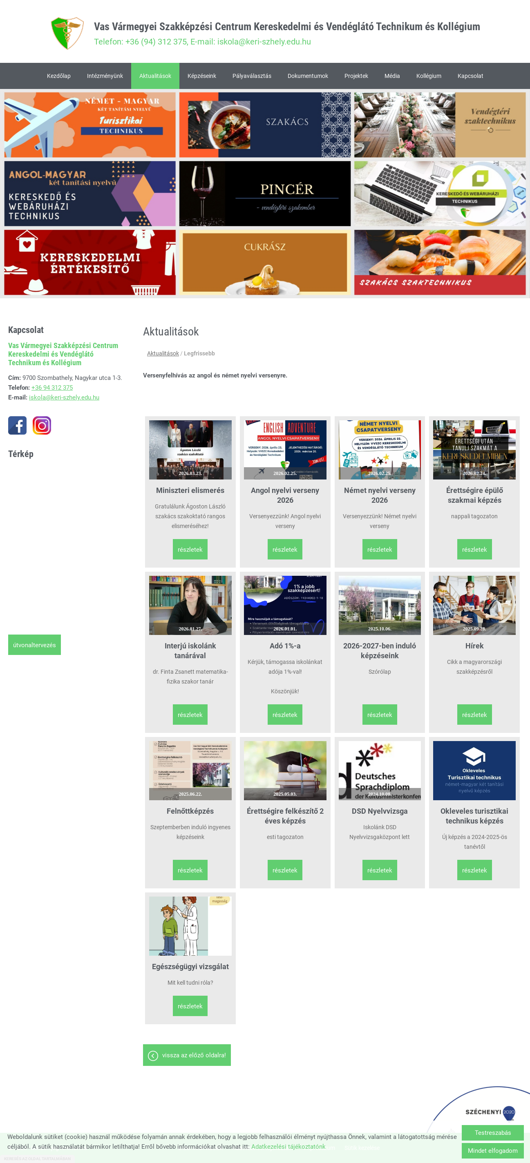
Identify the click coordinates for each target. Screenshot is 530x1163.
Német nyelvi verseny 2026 (380, 495)
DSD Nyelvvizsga (380, 811)
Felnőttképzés (190, 811)
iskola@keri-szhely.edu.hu (64, 397)
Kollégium (428, 76)
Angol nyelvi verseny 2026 (285, 495)
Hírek (474, 645)
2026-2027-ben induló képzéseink (379, 650)
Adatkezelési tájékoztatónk (288, 1146)
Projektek (356, 76)
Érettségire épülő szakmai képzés (474, 495)
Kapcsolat (470, 76)
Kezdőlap (59, 76)
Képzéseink (202, 76)
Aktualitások (155, 76)
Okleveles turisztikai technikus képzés (474, 816)
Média (392, 76)
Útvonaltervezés (34, 645)
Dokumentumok (308, 76)
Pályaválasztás (252, 76)
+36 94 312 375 (52, 387)
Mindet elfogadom (493, 1150)
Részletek (190, 549)
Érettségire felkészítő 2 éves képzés (285, 816)
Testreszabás (493, 1132)
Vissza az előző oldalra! (194, 1055)
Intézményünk (105, 76)
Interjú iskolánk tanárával (190, 650)
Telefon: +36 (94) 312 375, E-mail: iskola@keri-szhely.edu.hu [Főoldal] (287, 33)
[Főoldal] (67, 33)
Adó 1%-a (285, 645)
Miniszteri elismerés (190, 490)
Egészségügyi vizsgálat (190, 966)
